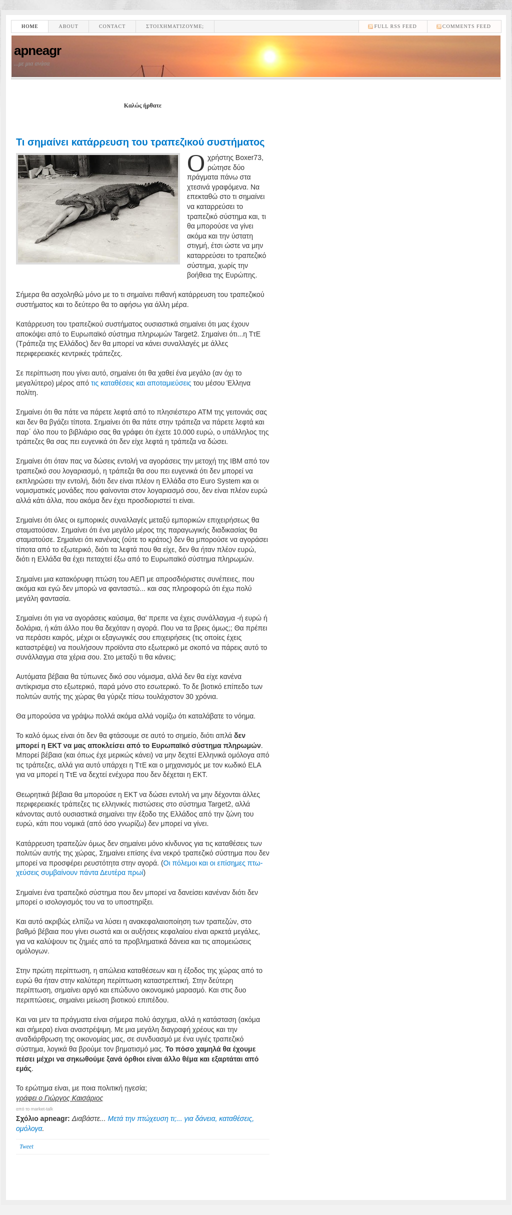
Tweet (27, 1146)
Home (30, 26)
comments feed (466, 26)
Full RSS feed (395, 26)
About (68, 26)
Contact (112, 26)
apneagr (37, 50)
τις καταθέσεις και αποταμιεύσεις (141, 383)
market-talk (42, 1109)
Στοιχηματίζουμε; (175, 26)
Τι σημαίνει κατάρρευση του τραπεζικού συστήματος (140, 142)
